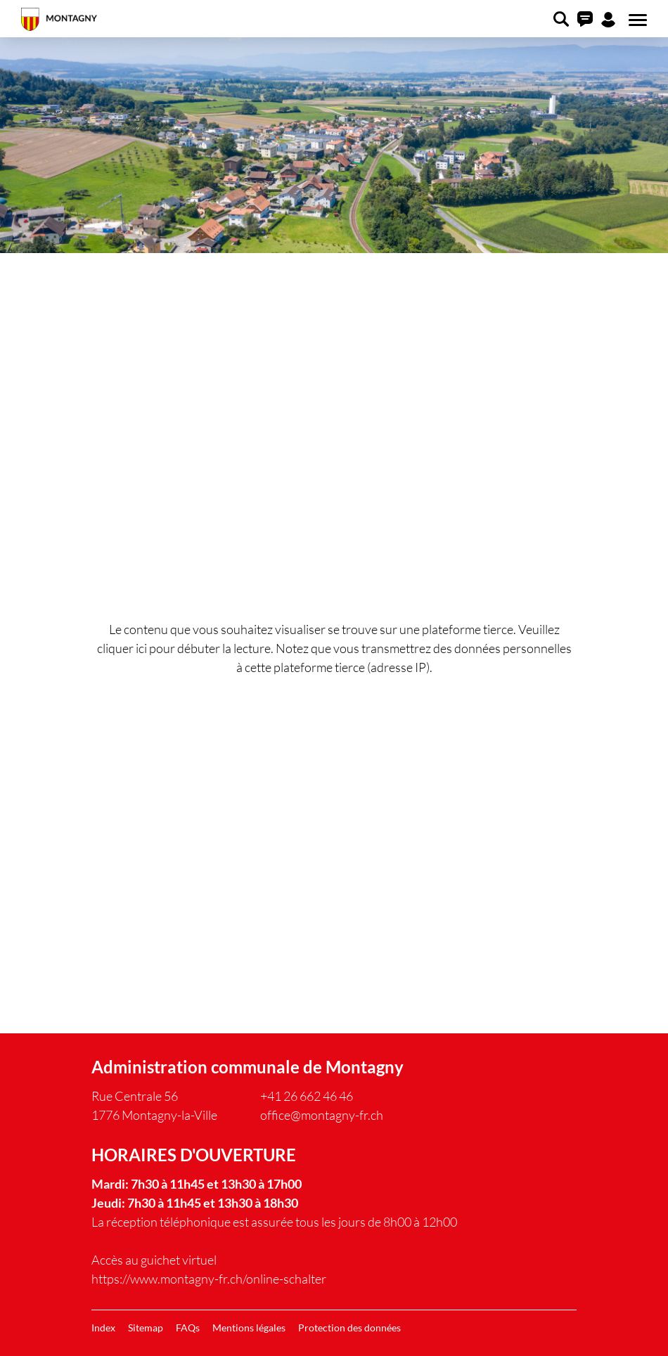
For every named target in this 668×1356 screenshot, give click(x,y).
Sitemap (145, 1328)
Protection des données (349, 1328)
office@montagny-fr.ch (321, 1115)
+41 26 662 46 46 (306, 1096)
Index (103, 1328)
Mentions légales (248, 1328)
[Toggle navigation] (635, 20)
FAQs (188, 1328)
